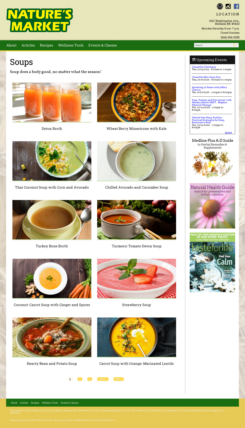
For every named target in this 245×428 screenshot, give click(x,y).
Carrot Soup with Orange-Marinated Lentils (136, 363)
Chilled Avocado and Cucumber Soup (136, 187)
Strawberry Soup (136, 304)
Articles (28, 45)
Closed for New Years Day (206, 77)
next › (103, 379)
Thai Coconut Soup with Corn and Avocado (52, 187)
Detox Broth (52, 128)
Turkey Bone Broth (52, 246)
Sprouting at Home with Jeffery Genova (209, 89)
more (228, 132)
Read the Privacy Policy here (103, 420)
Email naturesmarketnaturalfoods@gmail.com (220, 6)
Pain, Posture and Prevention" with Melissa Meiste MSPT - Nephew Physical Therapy (212, 102)
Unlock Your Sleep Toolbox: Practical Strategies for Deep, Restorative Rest (208, 120)
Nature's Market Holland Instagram (228, 6)
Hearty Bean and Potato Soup (52, 363)
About (11, 45)
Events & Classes (102, 45)
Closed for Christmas (204, 67)
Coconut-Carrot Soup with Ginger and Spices (52, 304)
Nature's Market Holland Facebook (237, 6)
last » (118, 379)
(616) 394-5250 (230, 37)
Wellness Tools (71, 45)
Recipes (46, 45)
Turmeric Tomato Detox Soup (136, 246)
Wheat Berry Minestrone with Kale (137, 128)
